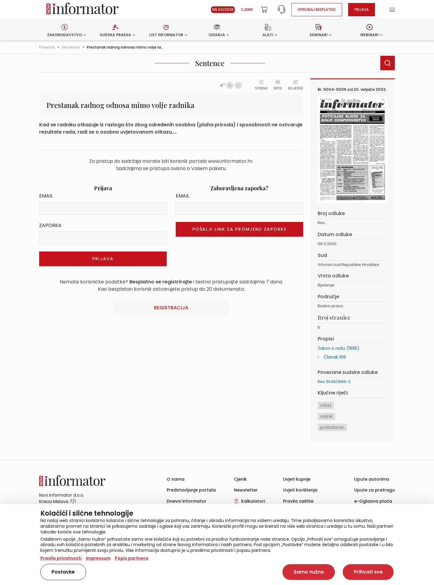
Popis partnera (131, 558)
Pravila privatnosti (61, 558)
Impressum (98, 558)
